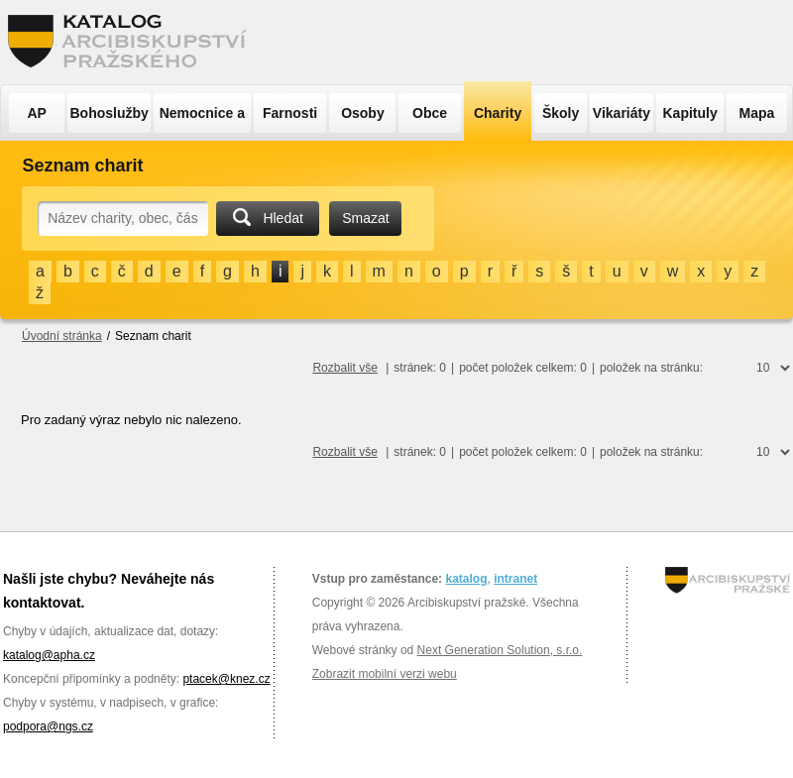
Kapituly (689, 113)
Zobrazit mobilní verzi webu (384, 674)
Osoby (363, 113)
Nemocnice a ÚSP (202, 119)
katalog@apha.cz (49, 655)
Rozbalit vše (344, 368)
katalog (466, 579)
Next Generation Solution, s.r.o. (500, 650)
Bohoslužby (109, 113)
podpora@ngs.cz (48, 726)
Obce (429, 113)
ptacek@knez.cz (226, 679)
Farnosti (290, 113)
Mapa (757, 113)
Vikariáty (621, 113)
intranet (515, 579)
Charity (497, 113)
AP (36, 113)
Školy (560, 113)
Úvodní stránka (62, 336)
